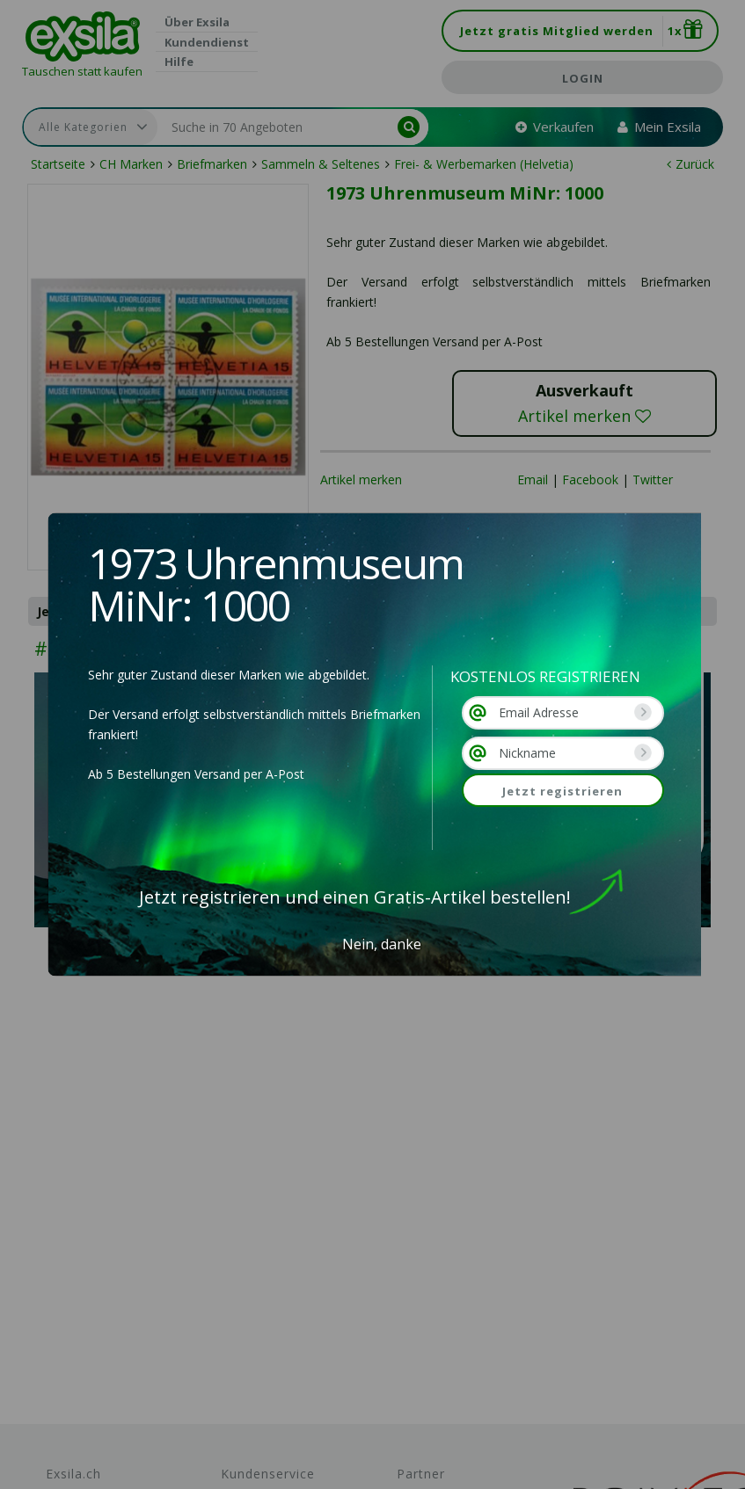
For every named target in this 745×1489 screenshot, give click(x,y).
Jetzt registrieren (562, 791)
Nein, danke (381, 944)
